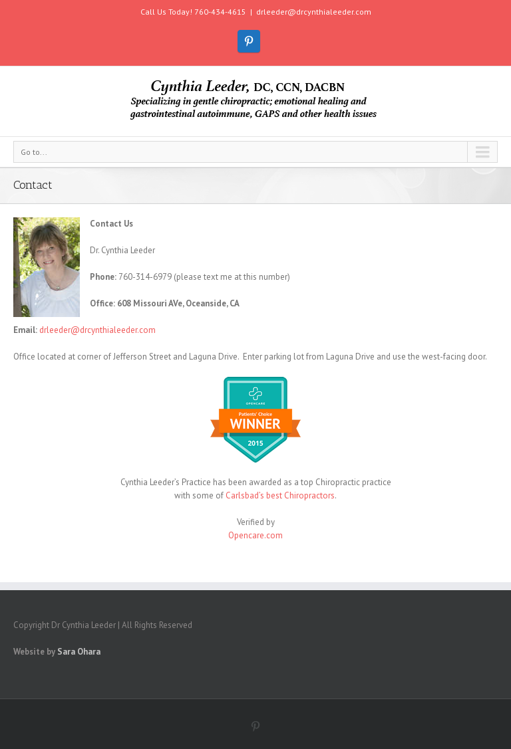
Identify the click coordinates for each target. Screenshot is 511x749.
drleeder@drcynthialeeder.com (313, 12)
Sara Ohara (78, 651)
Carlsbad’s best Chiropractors (280, 495)
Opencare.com (255, 535)
